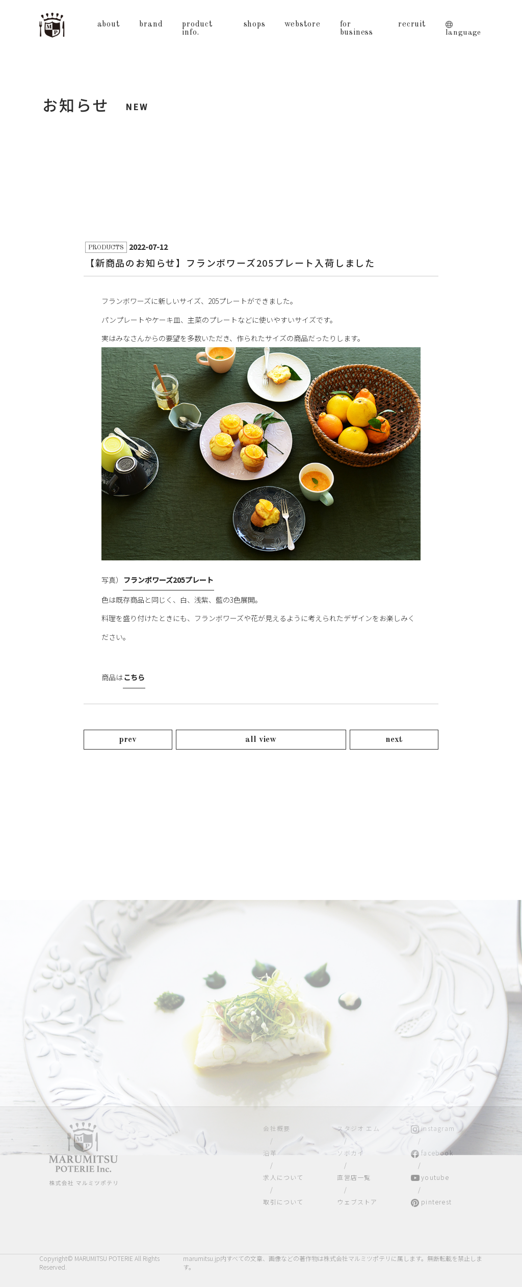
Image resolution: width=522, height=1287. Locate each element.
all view (260, 739)
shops (255, 24)
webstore (302, 24)
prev (128, 739)
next (394, 739)
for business (356, 28)
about (108, 24)
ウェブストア (357, 1201)
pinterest (436, 1201)
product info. (197, 28)
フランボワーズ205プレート (168, 580)
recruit (412, 24)
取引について (283, 1201)
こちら (134, 677)
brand (151, 24)
